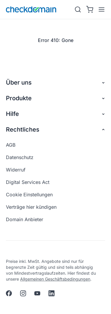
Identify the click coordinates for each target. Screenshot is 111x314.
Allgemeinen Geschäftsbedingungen (55, 278)
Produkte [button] (55, 98)
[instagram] (23, 293)
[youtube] (37, 293)
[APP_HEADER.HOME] (31, 9)
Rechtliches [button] (55, 129)
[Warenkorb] (90, 9)
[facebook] (9, 293)
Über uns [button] (55, 82)
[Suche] (78, 9)
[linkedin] (51, 293)
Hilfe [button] (55, 114)
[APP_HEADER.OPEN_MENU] (100, 9)
